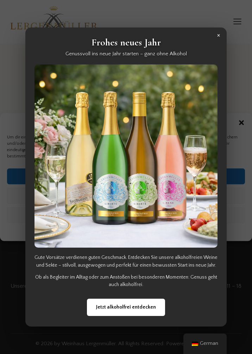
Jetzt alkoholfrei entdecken (126, 307)
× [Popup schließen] (218, 35)
